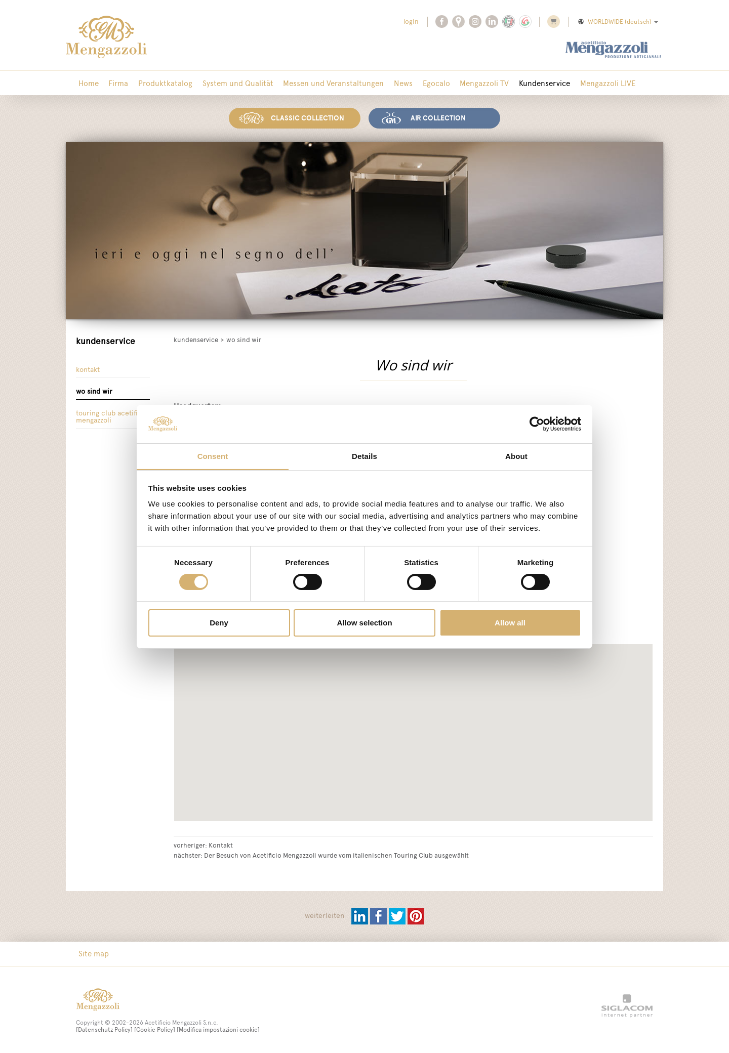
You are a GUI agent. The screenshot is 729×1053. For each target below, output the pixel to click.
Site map (92, 953)
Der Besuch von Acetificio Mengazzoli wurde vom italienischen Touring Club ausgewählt (336, 854)
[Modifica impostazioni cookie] (218, 1029)
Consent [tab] (212, 456)
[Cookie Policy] (154, 1029)
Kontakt (88, 368)
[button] (467, 783)
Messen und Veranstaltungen (325, 83)
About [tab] (516, 456)
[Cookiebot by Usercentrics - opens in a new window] (537, 423)
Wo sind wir (94, 391)
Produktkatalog (161, 83)
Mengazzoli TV (470, 83)
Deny (219, 623)
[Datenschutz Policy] (104, 1029)
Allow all (510, 623)
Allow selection (364, 623)
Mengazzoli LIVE (590, 83)
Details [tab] (364, 456)
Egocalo (424, 83)
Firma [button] (116, 83)
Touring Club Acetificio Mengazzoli (112, 417)
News (393, 83)
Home (87, 83)
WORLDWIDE (617, 21)
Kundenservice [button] (528, 83)
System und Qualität (231, 83)
